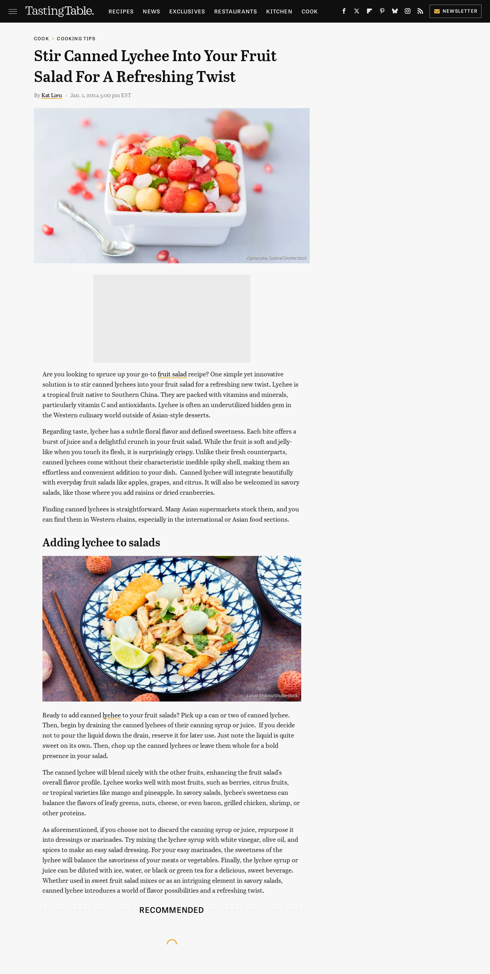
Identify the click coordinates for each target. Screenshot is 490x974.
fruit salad (172, 373)
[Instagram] (407, 12)
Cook (310, 11)
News (151, 11)
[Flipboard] (369, 12)
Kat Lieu (51, 95)
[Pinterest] (382, 12)
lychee (112, 714)
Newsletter (455, 10)
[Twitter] (356, 12)
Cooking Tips (76, 38)
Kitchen (279, 11)
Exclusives (187, 11)
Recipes (121, 11)
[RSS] (420, 12)
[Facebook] (344, 12)
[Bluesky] (394, 12)
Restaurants (235, 11)
